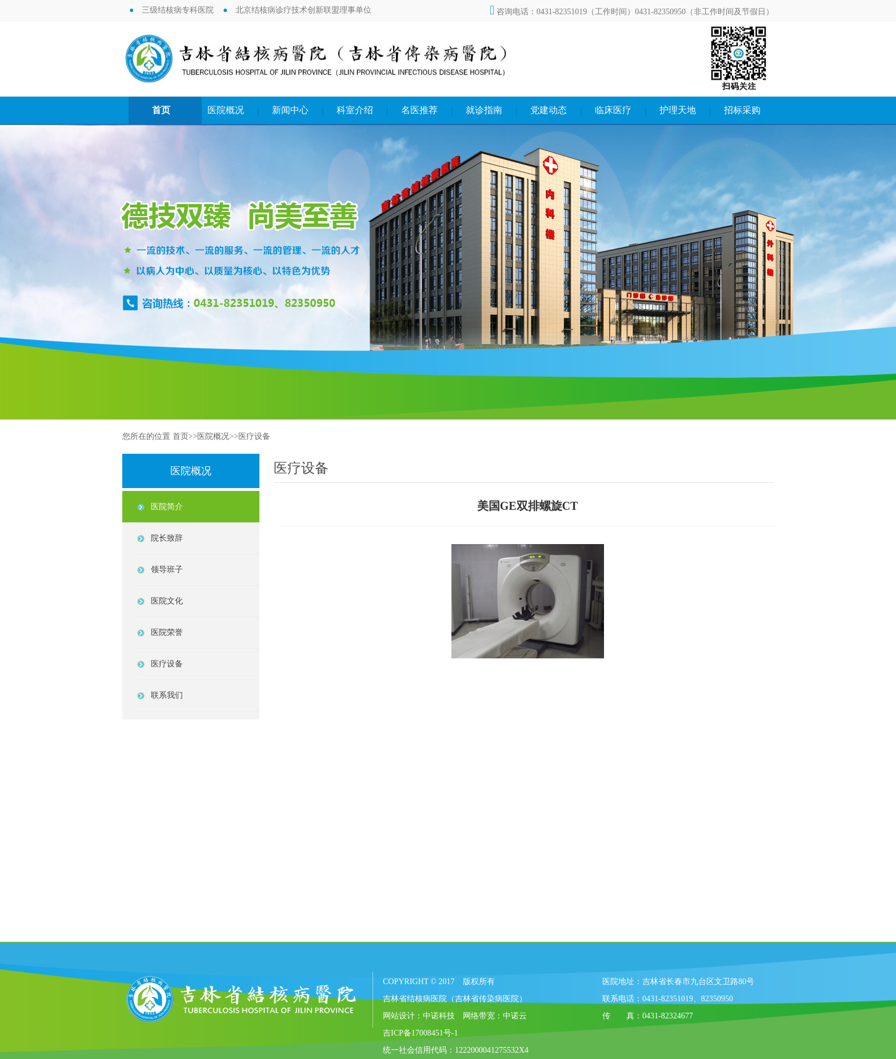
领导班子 (167, 569)
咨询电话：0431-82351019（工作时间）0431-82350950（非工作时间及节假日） (632, 11)
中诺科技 (439, 1016)
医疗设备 (254, 436)
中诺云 (515, 1016)
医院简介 (167, 506)
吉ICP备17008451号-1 (420, 1033)
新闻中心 (290, 110)
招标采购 (742, 110)
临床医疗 (613, 110)
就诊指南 (484, 110)
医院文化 (167, 601)
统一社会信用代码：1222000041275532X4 (456, 1050)
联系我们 (167, 695)
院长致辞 (167, 538)
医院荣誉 (167, 632)
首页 (161, 110)
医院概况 (225, 110)
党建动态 (548, 110)
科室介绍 (355, 110)
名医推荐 (419, 110)
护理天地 (677, 110)
